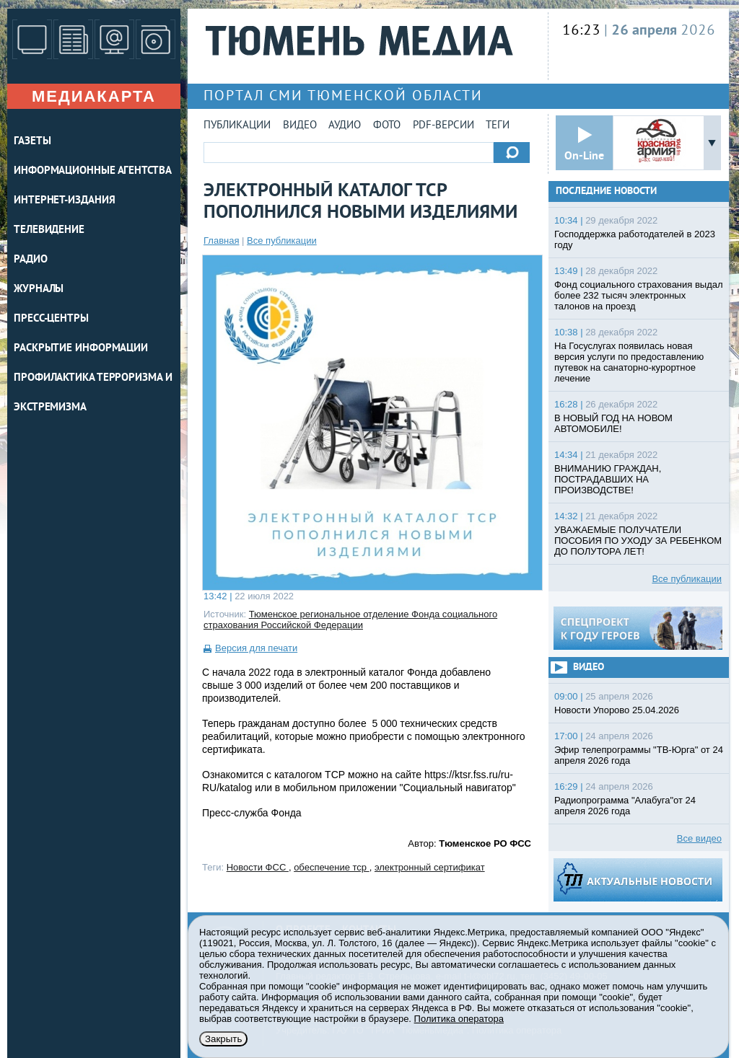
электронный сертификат (430, 867)
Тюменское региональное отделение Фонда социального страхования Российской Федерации (350, 619)
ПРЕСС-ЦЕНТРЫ (51, 319)
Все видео (699, 838)
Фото (387, 126)
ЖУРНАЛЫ (39, 289)
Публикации (237, 126)
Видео (300, 126)
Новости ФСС (258, 867)
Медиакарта (94, 96)
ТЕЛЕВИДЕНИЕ (49, 230)
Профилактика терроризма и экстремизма (93, 393)
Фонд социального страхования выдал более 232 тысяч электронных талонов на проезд (638, 295)
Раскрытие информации (81, 349)
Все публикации (282, 240)
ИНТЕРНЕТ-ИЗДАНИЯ (64, 201)
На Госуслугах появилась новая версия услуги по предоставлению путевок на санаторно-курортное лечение (629, 362)
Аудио (344, 126)
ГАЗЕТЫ (32, 142)
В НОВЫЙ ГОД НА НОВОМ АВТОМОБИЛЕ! (613, 423)
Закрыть (223, 1038)
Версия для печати (256, 648)
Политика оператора (459, 1018)
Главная (221, 240)
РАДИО (31, 260)
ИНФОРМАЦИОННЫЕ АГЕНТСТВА (93, 171)
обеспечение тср (332, 867)
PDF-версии (443, 126)
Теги (498, 126)
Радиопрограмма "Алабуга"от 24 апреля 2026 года (625, 805)
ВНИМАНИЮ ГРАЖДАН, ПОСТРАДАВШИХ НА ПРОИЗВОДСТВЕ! (607, 479)
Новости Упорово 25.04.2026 (616, 710)
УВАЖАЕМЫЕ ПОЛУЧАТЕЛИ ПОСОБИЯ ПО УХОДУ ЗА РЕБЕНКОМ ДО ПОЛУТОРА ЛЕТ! (638, 540)
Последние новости (606, 191)
